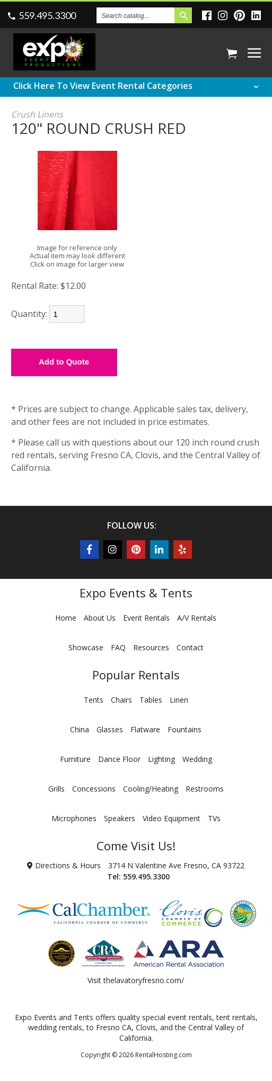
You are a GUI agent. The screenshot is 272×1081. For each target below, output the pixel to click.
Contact (190, 647)
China (79, 729)
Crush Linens (37, 114)
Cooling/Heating (150, 789)
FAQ (118, 647)
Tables (150, 700)
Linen (179, 700)
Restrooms (205, 789)
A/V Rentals (196, 618)
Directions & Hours (64, 865)
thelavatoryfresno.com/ (143, 980)
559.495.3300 (47, 15)
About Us (100, 618)
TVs (214, 818)
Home (65, 618)
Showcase (85, 647)
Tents (93, 700)
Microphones (73, 818)
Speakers (119, 818)
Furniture (75, 759)
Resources (151, 647)
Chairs (121, 700)
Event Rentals (146, 618)
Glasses (109, 729)
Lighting (161, 759)
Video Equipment (171, 818)
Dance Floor (119, 759)
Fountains (184, 729)
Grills (56, 789)
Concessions (94, 789)
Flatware (145, 729)
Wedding (197, 759)
